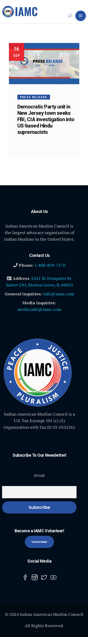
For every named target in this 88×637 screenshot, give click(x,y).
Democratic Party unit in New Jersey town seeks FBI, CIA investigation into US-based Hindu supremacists (45, 119)
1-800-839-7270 (49, 265)
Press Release (33, 97)
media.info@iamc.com (39, 309)
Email (39, 475)
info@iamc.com (58, 294)
